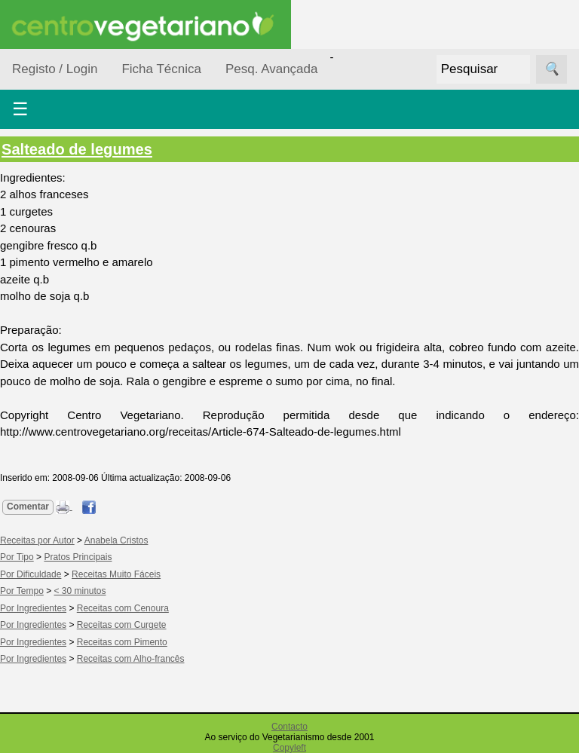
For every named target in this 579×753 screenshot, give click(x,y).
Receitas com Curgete (122, 625)
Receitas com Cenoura (123, 608)
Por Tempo (22, 591)
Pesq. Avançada (271, 69)
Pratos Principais (78, 557)
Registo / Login (54, 69)
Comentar (28, 506)
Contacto (289, 726)
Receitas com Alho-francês (131, 659)
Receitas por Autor (37, 540)
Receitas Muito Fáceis (116, 574)
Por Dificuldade (30, 574)
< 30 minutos (80, 591)
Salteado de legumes (77, 149)
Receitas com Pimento (122, 642)
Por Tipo (17, 557)
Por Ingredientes (33, 608)
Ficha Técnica (161, 69)
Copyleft (289, 747)
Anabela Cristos (116, 540)
